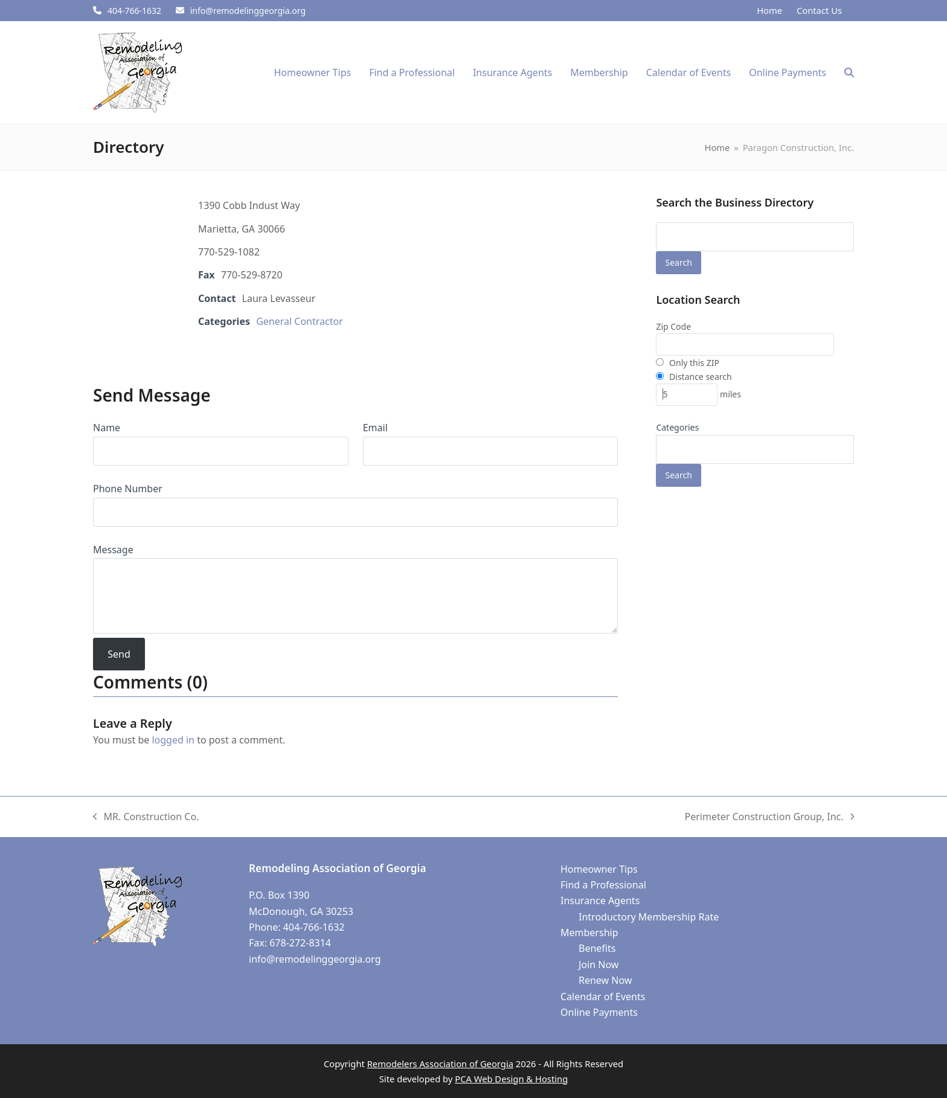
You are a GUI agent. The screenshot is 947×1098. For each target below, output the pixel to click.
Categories (677, 427)
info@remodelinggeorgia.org (248, 10)
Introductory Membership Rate (649, 916)
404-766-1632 (134, 10)
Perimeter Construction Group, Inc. (770, 817)
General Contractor (299, 321)
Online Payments (599, 1012)
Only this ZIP (687, 362)
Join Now (598, 964)
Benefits (597, 948)
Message (113, 549)
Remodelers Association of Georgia (440, 1064)
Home (769, 10)
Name (106, 427)
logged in (173, 739)
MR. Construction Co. (146, 817)
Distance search (693, 376)
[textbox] (666, 452)
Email (375, 427)
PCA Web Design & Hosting (511, 1079)
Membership (589, 932)
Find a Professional (603, 884)
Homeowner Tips (599, 869)
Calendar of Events (602, 996)
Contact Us (819, 10)
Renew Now (605, 980)
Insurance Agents (600, 900)
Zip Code (673, 326)
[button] (849, 72)
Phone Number (127, 488)
